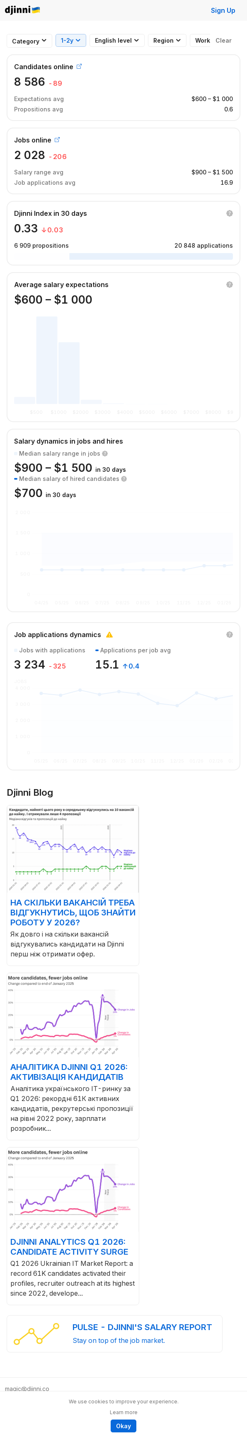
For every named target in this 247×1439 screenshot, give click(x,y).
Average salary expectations (61, 284)
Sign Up (223, 10)
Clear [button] (224, 40)
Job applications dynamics (57, 634)
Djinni (23, 10)
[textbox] (25, 41)
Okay (123, 1425)
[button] (229, 213)
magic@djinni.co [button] (27, 1388)
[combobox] (25, 41)
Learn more (124, 1412)
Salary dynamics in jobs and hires (68, 441)
